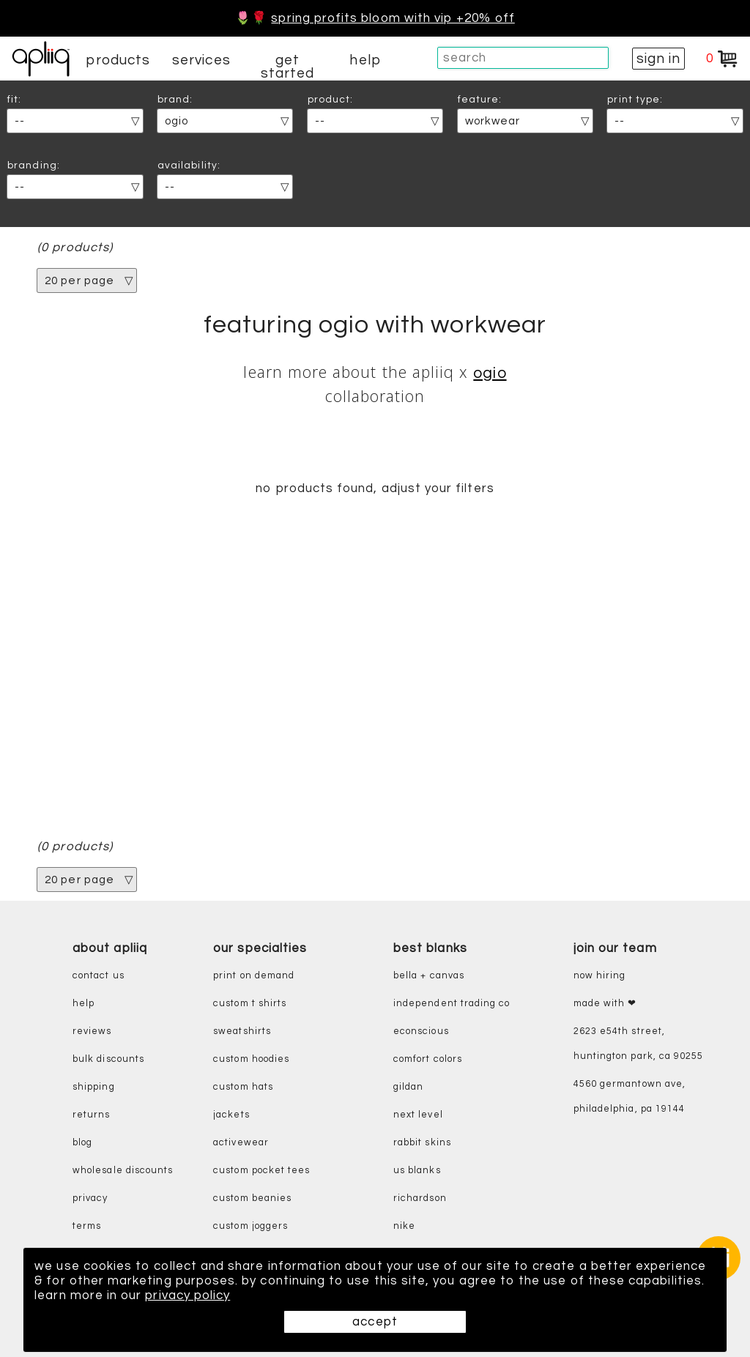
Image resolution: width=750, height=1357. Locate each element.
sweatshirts (242, 1031)
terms (87, 1226)
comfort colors (427, 1059)
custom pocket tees (261, 1170)
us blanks (417, 1170)
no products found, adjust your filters (375, 488)
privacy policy (187, 1295)
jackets (231, 1115)
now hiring (599, 976)
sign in (658, 58)
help (364, 60)
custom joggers (250, 1226)
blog (82, 1143)
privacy (90, 1198)
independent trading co (451, 1003)
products (118, 60)
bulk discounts (108, 1059)
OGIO (489, 373)
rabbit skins (422, 1143)
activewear (241, 1143)
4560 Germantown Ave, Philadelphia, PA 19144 (629, 1096)
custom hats (243, 1087)
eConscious (421, 1031)
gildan (408, 1087)
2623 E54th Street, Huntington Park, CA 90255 (638, 1044)
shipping (94, 1087)
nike (404, 1226)
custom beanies (252, 1198)
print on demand (253, 976)
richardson (420, 1198)
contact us (99, 976)
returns (91, 1115)
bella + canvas (428, 976)
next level (418, 1115)
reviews (92, 1031)
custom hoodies (251, 1059)
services (201, 60)
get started (287, 67)
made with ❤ (605, 1003)
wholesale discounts (123, 1170)
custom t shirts (249, 1003)
